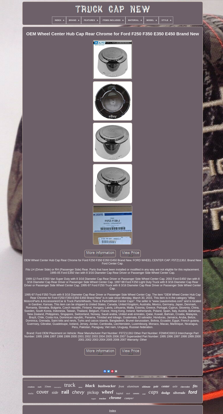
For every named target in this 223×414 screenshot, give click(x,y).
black (90, 385)
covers (136, 393)
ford (192, 392)
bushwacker (107, 386)
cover (43, 392)
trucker (102, 398)
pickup (93, 392)
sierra (80, 387)
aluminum (133, 386)
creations (31, 387)
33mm (48, 386)
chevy (78, 392)
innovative (57, 387)
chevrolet (185, 387)
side (55, 392)
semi (144, 394)
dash (128, 393)
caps (153, 392)
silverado (179, 393)
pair (155, 386)
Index (112, 410)
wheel (107, 392)
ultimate (146, 386)
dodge (165, 393)
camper (129, 398)
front (121, 386)
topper (93, 399)
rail (65, 392)
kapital (119, 393)
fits (195, 386)
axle (175, 386)
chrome (115, 398)
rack (40, 387)
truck (69, 385)
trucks (30, 393)
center (165, 386)
